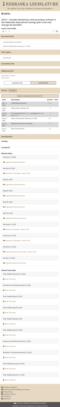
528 (50, 118)
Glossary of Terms (8, 394)
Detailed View (43, 83)
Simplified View (17, 83)
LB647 (42, 113)
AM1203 (15, 115)
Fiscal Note (5, 78)
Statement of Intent (8, 76)
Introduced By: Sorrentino (12, 42)
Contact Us (6, 396)
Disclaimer (6, 399)
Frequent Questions (9, 387)
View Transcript (9, 279)
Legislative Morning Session (14, 162)
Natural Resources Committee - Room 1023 (19, 252)
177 (50, 123)
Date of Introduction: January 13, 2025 (16, 46)
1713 (49, 103)
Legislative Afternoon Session (14, 218)
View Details (13, 90)
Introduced (7, 58)
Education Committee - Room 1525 (16, 173)
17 (50, 108)
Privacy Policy (7, 392)
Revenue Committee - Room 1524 (16, 229)
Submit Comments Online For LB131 (30, 96)
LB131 (28, 113)
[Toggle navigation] (6, 14)
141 (50, 129)
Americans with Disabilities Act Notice (15, 389)
